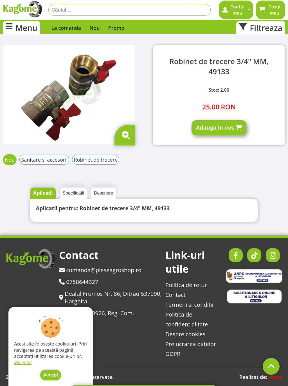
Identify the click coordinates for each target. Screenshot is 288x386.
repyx (275, 377)
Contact (175, 295)
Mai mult (23, 362)
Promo (116, 27)
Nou (94, 27)
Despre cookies (185, 334)
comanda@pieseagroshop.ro (100, 270)
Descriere (103, 193)
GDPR (172, 354)
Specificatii (73, 193)
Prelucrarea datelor (190, 344)
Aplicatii (43, 193)
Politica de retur (186, 285)
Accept (50, 375)
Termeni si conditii (189, 304)
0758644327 (78, 282)
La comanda (66, 27)
